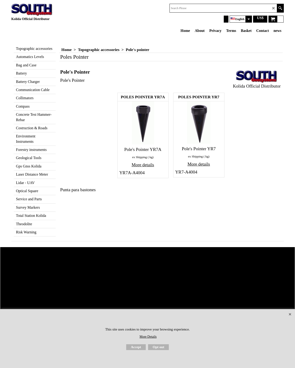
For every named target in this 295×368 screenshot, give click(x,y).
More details (143, 164)
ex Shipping (139, 157)
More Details (147, 336)
